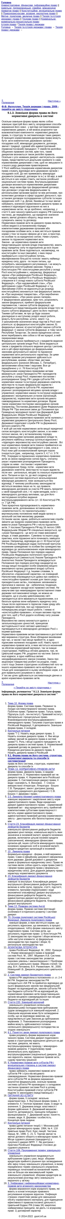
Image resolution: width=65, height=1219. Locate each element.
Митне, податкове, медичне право (20, 16)
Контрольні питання (19, 730)
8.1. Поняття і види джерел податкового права (34, 1032)
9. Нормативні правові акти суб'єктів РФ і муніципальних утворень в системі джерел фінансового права (32, 1065)
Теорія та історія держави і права (33, 27)
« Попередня (8, 101)
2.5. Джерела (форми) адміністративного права (34, 796)
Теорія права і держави (31, 24)
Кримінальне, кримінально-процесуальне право (28, 20)
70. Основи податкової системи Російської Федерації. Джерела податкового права (31, 918)
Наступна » (54, 101)
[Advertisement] (32, 64)
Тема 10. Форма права (20, 703)
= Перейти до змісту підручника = (32, 687)
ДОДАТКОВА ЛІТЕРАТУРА (22, 947)
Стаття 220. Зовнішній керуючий (26, 1002)
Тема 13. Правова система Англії (26, 906)
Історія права (8, 24)
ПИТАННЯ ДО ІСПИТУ (20, 1095)
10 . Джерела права (19, 851)
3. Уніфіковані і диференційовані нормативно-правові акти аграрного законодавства (33, 1184)
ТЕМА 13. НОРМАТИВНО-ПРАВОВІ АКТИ (31, 769)
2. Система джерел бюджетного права (29, 975)
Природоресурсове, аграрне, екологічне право (29, 13)
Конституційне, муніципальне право (42, 10)
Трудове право (30, 19)
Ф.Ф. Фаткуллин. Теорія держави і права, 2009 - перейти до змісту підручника (30, 108)
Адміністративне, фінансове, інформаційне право (29, 5)
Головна (5, 27)
